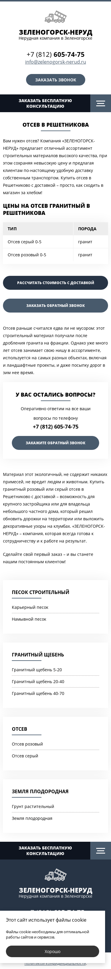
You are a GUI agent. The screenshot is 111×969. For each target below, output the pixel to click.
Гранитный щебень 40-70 (38, 693)
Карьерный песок (30, 607)
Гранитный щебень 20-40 (38, 681)
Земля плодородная (40, 791)
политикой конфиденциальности (55, 963)
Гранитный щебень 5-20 (37, 669)
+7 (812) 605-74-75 (55, 426)
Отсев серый (25, 756)
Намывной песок (29, 619)
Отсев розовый (27, 744)
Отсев (19, 729)
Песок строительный (40, 592)
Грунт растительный (33, 806)
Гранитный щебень (38, 654)
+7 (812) (56, 54)
